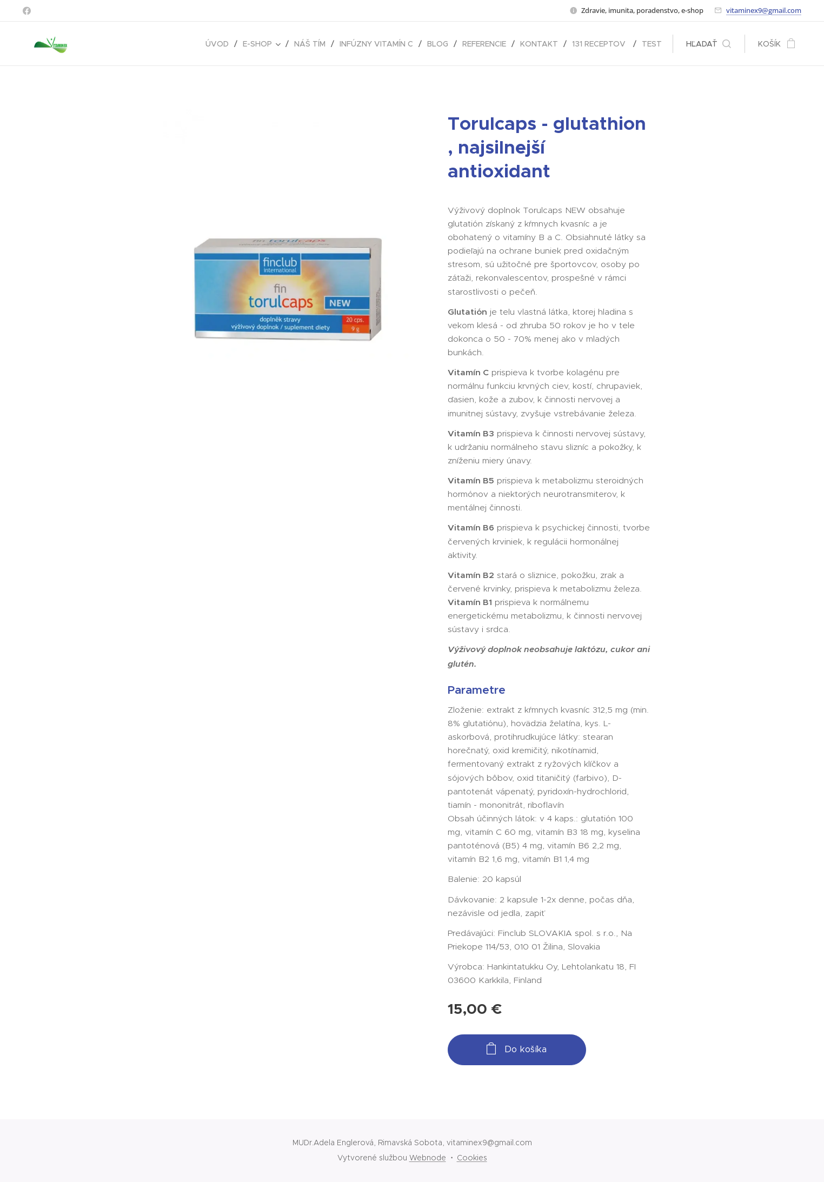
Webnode (427, 1158)
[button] (709, 43)
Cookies (472, 1158)
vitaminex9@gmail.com (763, 10)
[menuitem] (220, 43)
